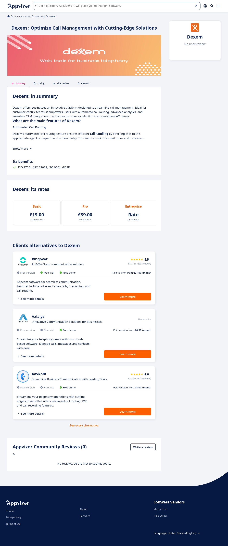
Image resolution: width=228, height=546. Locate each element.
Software (85, 515)
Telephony (40, 16)
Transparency (13, 517)
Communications (22, 16)
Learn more (128, 297)
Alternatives (61, 83)
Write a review (143, 447)
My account (160, 509)
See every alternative (84, 425)
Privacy (10, 510)
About (83, 509)
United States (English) (184, 533)
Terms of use (13, 523)
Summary (18, 83)
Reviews (83, 83)
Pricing (39, 83)
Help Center (160, 515)
